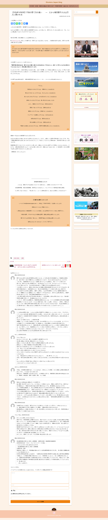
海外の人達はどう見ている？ (46, 6)
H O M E (32, 6)
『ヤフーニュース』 (16, 40)
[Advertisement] (40, 165)
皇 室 (36, 6)
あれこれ (66, 6)
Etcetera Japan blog (54, 2)
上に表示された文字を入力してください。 (21, 495)
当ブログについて (73, 6)
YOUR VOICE (58, 6)
